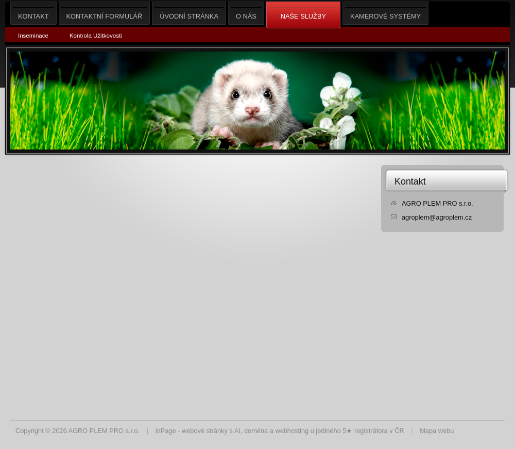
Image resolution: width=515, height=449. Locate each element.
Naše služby (303, 15)
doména (256, 431)
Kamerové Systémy (385, 13)
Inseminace (33, 35)
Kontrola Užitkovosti (96, 35)
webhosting (291, 431)
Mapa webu (437, 431)
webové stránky (205, 431)
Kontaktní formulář (104, 13)
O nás (246, 13)
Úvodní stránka (189, 13)
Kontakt (410, 181)
